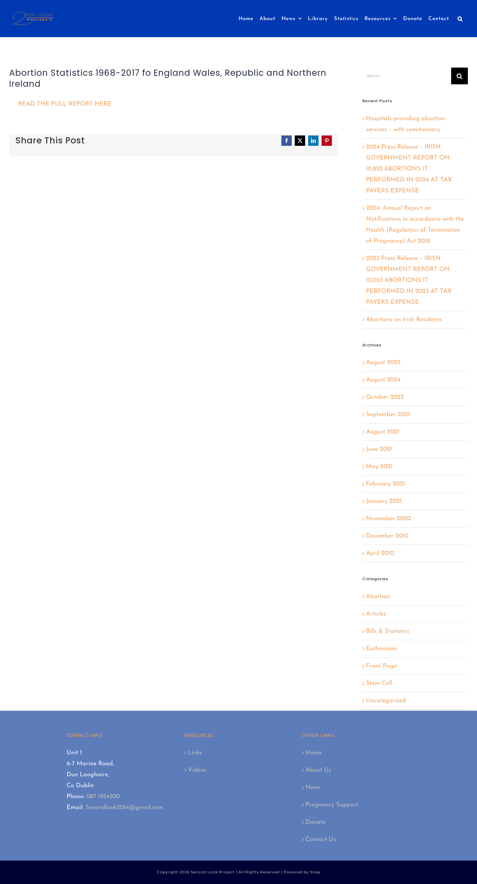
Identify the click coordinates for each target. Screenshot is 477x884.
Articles (376, 614)
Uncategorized (386, 701)
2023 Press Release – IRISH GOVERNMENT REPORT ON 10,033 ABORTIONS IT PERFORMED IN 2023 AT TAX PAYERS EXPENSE (408, 280)
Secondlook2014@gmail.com (124, 808)
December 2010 (387, 536)
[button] (460, 18)
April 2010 (380, 553)
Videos (197, 770)
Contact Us (320, 840)
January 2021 (384, 501)
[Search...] (406, 76)
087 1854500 (103, 797)
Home (313, 753)
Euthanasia (381, 649)
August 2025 (383, 363)
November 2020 (388, 519)
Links (195, 753)
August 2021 (382, 432)
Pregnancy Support (331, 805)
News (312, 787)
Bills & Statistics (387, 631)
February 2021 (385, 484)
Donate (315, 822)
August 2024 (383, 380)
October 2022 (385, 397)
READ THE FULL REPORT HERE (64, 104)
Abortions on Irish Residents (404, 320)
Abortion (378, 597)
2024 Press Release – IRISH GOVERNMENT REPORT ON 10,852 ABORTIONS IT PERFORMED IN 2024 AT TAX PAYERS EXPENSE (409, 169)
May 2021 (379, 467)
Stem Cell (379, 683)
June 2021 (379, 449)
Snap (315, 872)
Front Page (381, 666)
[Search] (459, 76)
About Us (318, 770)
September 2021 (388, 415)
